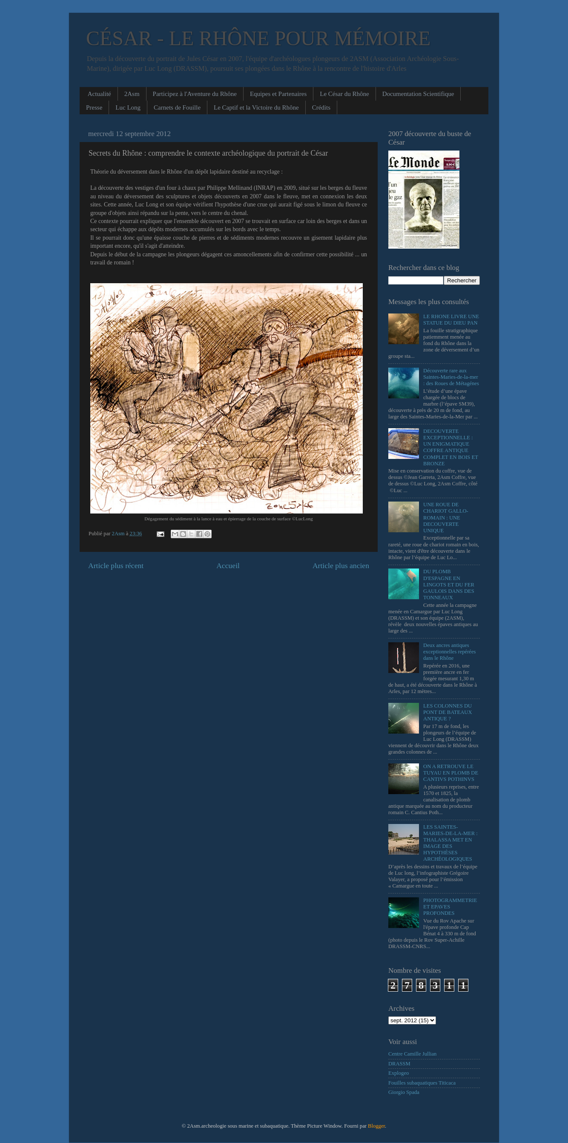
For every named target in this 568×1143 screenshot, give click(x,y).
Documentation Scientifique (418, 93)
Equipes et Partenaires (278, 93)
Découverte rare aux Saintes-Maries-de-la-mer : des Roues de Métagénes (451, 377)
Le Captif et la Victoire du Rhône (256, 107)
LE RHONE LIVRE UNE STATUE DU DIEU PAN (451, 319)
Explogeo (398, 1073)
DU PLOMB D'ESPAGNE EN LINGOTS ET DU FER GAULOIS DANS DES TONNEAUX (448, 584)
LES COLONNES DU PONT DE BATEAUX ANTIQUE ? (447, 712)
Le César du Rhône (344, 93)
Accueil (228, 565)
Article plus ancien (341, 565)
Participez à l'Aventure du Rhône (195, 93)
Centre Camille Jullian (412, 1054)
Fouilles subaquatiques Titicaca (422, 1083)
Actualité (99, 93)
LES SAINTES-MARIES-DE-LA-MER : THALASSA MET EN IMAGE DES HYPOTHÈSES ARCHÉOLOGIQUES (450, 843)
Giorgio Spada (403, 1092)
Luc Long (128, 107)
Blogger (376, 1126)
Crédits (321, 107)
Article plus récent (115, 565)
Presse (94, 107)
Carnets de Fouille (177, 107)
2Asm (132, 93)
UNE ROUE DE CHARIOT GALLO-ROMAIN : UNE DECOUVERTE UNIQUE (445, 517)
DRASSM (399, 1064)
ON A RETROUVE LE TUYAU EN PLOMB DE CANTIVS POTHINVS (450, 772)
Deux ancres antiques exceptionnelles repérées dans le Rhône (449, 651)
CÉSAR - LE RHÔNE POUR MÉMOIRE (258, 38)
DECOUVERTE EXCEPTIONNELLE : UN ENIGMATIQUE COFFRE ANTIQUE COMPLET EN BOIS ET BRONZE (450, 447)
